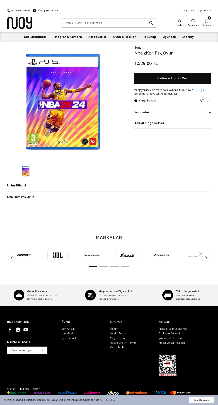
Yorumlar (142, 112)
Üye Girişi (67, 333)
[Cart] (206, 23)
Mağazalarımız (204, 10)
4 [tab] (125, 266)
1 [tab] (93, 266)
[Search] (109, 23)
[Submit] (42, 350)
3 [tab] (114, 266)
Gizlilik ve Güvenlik (169, 333)
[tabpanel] (23, 255)
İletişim (114, 328)
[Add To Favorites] (202, 100)
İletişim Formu (118, 333)
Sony (137, 47)
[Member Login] (179, 23)
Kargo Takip (188, 10)
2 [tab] (103, 266)
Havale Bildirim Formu (123, 342)
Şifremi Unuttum (71, 338)
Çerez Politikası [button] (107, 400)
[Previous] (12, 258)
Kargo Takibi (117, 347)
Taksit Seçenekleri (150, 123)
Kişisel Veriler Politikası (172, 342)
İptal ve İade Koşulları (171, 338)
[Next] (206, 258)
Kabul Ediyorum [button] (201, 400)
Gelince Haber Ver (172, 78)
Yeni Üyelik (68, 328)
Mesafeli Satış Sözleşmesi (173, 328)
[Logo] (19, 22)
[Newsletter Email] (27, 350)
